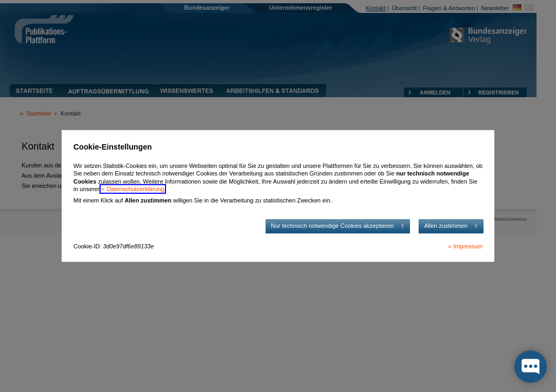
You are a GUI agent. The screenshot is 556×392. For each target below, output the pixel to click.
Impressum (467, 246)
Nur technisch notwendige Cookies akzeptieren (332, 225)
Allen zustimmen (445, 225)
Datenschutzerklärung (135, 189)
